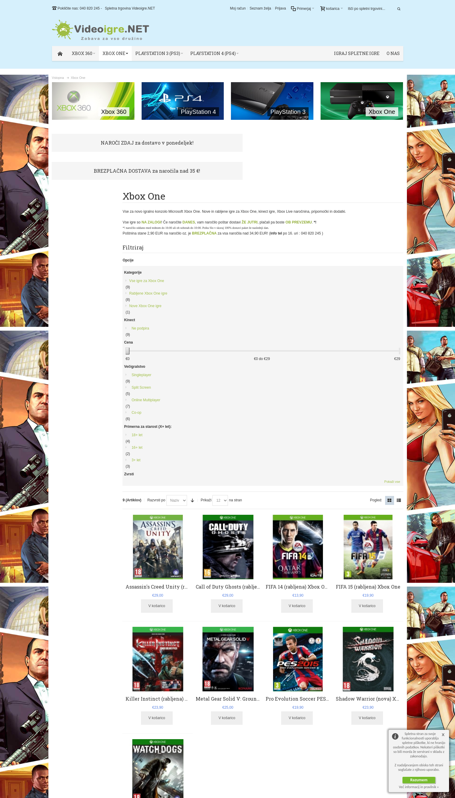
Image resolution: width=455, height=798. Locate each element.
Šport (65, 404)
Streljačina (69, 441)
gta (69, 533)
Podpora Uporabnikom (383, 682)
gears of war (59, 533)
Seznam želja (260, 8)
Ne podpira (70, 250)
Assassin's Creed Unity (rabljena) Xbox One (184, 306)
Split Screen (70, 309)
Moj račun (238, 8)
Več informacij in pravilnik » (419, 787)
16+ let (66, 369)
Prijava (280, 8)
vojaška (101, 533)
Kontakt (145, 682)
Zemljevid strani (66, 682)
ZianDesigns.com (385, 768)
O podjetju (160, 728)
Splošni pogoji (163, 723)
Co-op (66, 334)
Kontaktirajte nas (165, 734)
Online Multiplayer (75, 321)
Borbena (67, 467)
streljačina (84, 533)
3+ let (65, 381)
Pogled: (376, 222)
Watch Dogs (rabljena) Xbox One (171, 530)
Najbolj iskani (93, 682)
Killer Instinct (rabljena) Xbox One (174, 418)
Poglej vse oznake (106, 545)
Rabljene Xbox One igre (77, 215)
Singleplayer (71, 296)
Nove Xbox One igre (75, 227)
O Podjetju (352, 682)
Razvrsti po (164, 222)
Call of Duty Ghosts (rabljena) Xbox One (247, 306)
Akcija (66, 429)
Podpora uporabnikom (170, 718)
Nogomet (68, 416)
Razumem (419, 779)
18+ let (66, 356)
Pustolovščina (72, 454)
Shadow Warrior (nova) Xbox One (377, 418)
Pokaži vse (110, 478)
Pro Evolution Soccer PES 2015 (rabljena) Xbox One (329, 418)
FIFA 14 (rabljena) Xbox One (301, 306)
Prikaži (214, 222)
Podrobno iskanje (121, 682)
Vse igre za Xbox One (76, 202)
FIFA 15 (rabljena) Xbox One (370, 306)
